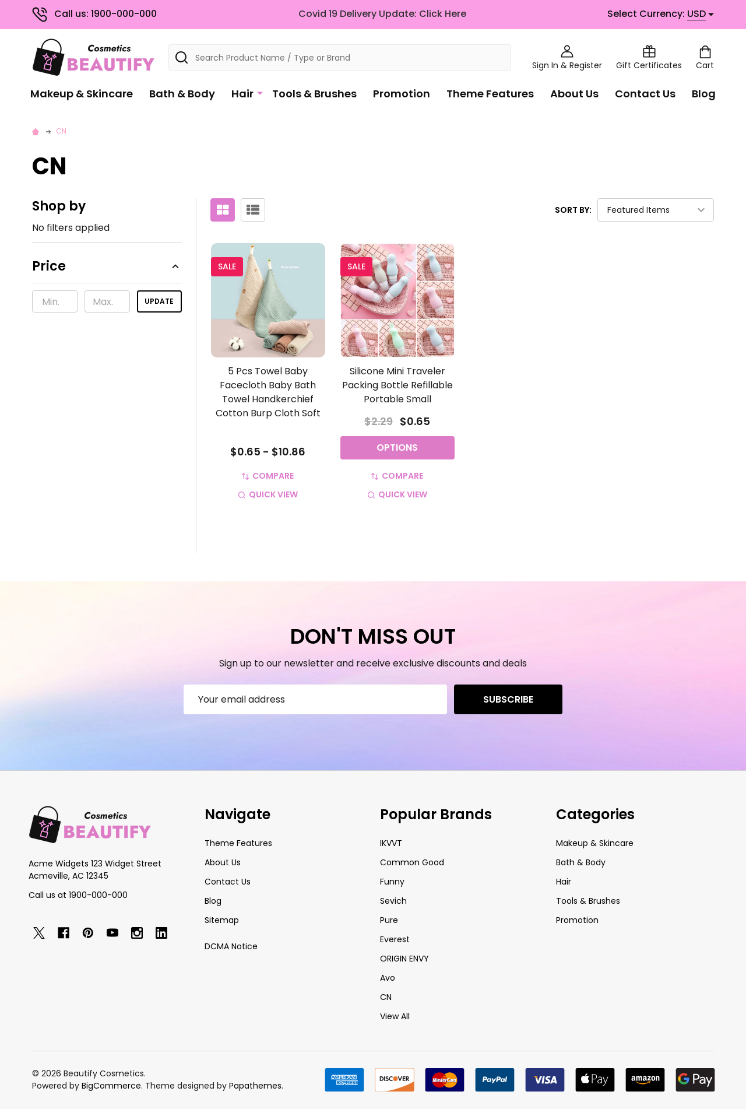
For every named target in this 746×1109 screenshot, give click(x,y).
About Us (574, 93)
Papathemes (255, 1086)
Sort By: (573, 210)
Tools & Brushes (314, 93)
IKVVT (391, 843)
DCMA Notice (231, 946)
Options (397, 447)
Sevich (393, 901)
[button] (107, 270)
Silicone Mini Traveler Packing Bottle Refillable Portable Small (397, 385)
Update (159, 301)
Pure (389, 920)
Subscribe (508, 699)
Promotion (401, 93)
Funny (392, 881)
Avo (387, 978)
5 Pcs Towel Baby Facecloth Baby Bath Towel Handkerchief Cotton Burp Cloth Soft (268, 392)
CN (386, 997)
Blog (704, 93)
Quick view (268, 494)
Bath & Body (182, 93)
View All (395, 1016)
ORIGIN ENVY (404, 958)
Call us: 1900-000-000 (94, 13)
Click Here (442, 13)
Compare (268, 476)
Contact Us (645, 93)
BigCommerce (111, 1086)
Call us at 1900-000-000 (78, 895)
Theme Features (490, 93)
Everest (395, 939)
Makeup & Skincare (81, 93)
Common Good (412, 862)
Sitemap (222, 920)
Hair (242, 93)
